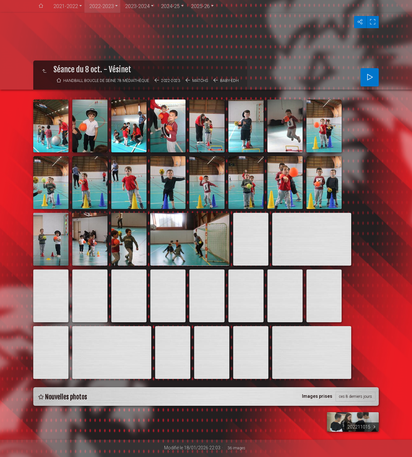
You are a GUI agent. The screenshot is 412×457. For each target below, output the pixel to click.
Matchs (200, 80)
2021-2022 (65, 6)
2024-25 (170, 6)
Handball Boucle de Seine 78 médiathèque (106, 80)
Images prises (317, 396)
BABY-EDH (229, 80)
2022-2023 (101, 6)
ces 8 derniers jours (355, 396)
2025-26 (200, 6)
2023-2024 (137, 6)
